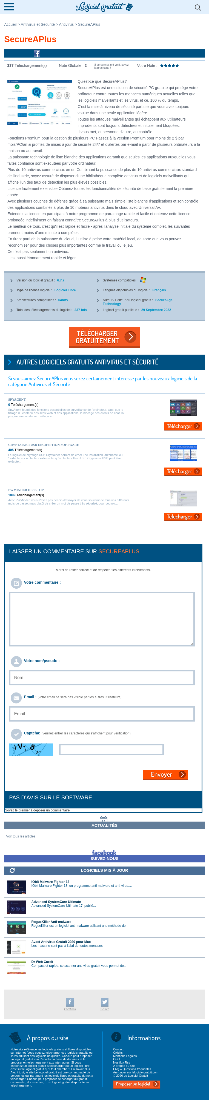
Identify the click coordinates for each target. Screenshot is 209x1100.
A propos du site (124, 1065)
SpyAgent (17, 399)
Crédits (118, 1052)
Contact (118, 1049)
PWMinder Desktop (26, 490)
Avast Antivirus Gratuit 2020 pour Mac (61, 942)
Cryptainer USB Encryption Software (43, 445)
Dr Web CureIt (42, 962)
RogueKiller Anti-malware (51, 922)
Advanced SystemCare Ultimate (56, 902)
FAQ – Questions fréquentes (132, 1069)
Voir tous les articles (21, 836)
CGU (116, 1059)
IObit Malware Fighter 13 (51, 882)
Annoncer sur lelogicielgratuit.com (135, 1072)
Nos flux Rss (121, 1062)
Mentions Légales (125, 1056)
